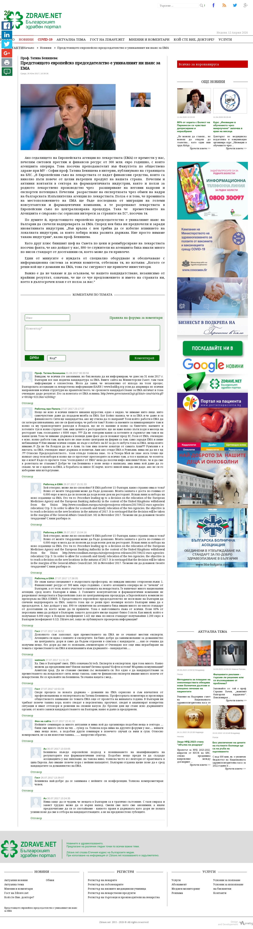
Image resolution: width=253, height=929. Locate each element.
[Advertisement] (213, 596)
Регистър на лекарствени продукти (111, 893)
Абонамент (179, 884)
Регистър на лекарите (102, 880)
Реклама (177, 893)
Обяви (50, 880)
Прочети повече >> (200, 148)
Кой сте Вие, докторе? (194, 39)
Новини (26, 39)
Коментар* (92, 338)
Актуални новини (16, 880)
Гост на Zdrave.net (16, 893)
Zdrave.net (105, 922)
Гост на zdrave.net (107, 39)
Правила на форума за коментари (136, 318)
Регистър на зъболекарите (106, 884)
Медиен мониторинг (186, 888)
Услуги (225, 39)
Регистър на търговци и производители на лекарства (124, 897)
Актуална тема (71, 39)
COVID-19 (45, 39)
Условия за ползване (226, 880)
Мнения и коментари (149, 39)
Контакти (219, 893)
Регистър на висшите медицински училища (117, 888)
